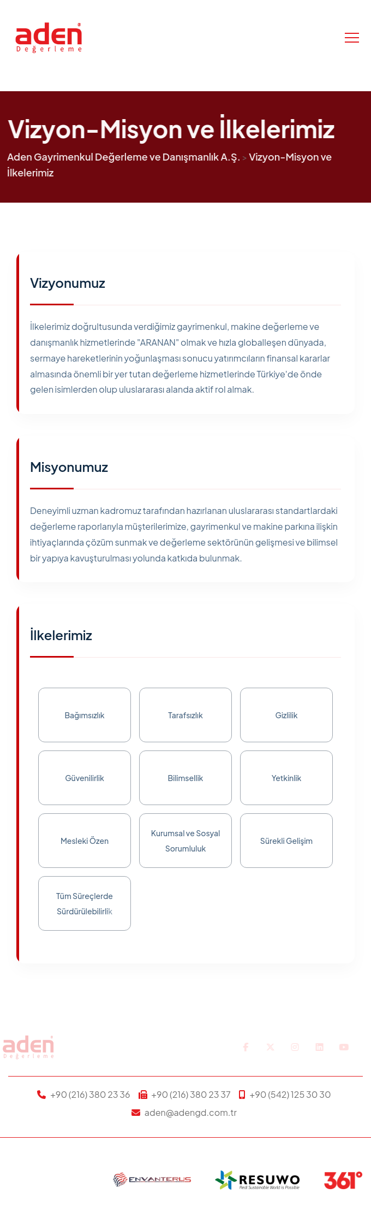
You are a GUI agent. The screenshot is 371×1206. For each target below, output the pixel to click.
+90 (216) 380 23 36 (90, 1094)
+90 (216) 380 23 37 (191, 1094)
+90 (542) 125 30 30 (290, 1094)
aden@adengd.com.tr (191, 1112)
